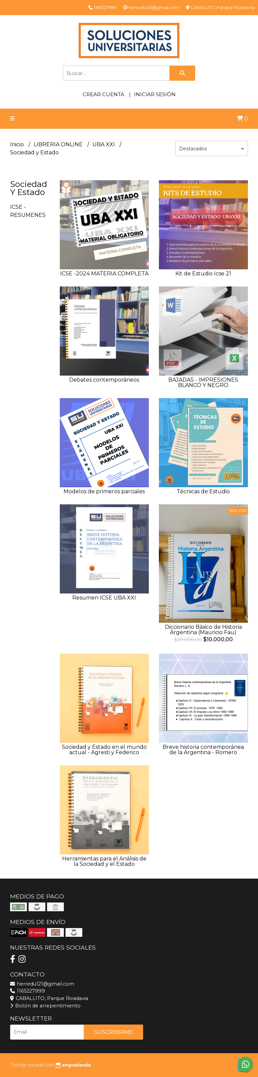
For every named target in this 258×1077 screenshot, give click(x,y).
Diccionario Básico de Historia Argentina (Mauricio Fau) (203, 630)
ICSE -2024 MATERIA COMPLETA (104, 273)
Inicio (17, 144)
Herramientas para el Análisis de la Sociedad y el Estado (104, 861)
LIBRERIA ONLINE (59, 144)
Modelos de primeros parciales (104, 491)
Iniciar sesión (155, 94)
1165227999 (27, 991)
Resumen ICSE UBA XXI (104, 597)
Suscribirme (113, 1032)
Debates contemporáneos (104, 380)
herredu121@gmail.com (42, 984)
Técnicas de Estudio (203, 491)
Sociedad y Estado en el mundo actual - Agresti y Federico (104, 750)
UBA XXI (104, 144)
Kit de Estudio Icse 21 (203, 273)
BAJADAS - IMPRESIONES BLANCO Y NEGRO (203, 382)
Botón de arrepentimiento (45, 1006)
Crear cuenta (103, 94)
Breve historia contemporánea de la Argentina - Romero (203, 750)
